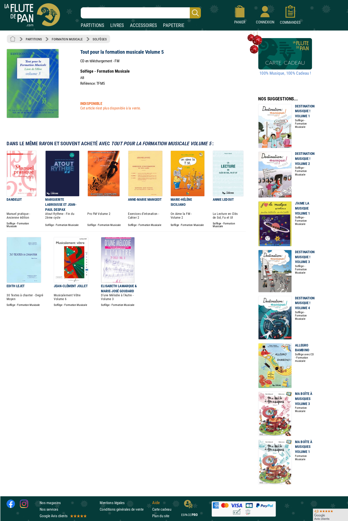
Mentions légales (112, 502)
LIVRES (117, 25)
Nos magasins (50, 502)
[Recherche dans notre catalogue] (141, 12)
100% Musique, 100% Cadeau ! (285, 73)
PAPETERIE (173, 25)
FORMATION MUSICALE (67, 39)
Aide (156, 502)
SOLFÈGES (99, 39)
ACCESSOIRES (143, 25)
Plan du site (160, 516)
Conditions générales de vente (125, 509)
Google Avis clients (63, 516)
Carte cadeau (161, 509)
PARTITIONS (92, 25)
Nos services (49, 509)
